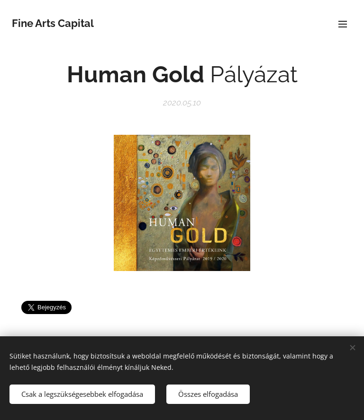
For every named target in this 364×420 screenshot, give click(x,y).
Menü (342, 24)
